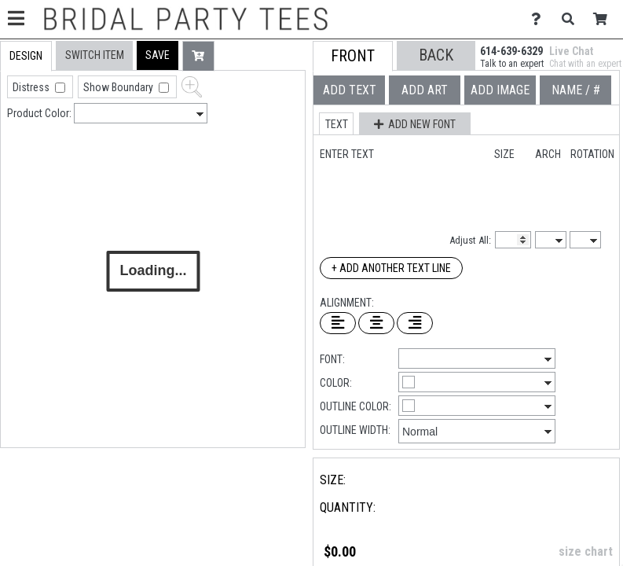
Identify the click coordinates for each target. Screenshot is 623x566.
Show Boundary (119, 87)
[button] (157, 55)
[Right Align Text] (415, 323)
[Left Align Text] (338, 323)
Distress (32, 87)
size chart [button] (586, 551)
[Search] (572, 19)
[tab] (26, 56)
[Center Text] (376, 323)
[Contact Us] (540, 19)
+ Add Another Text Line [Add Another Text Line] (391, 268)
